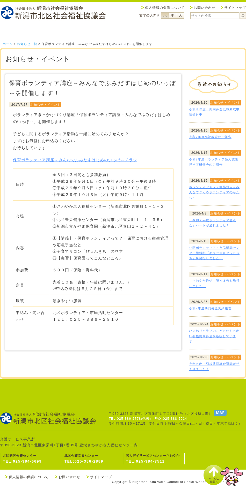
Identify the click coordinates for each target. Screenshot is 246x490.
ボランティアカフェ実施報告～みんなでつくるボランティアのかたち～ (214, 192)
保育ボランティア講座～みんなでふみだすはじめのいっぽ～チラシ (75, 160)
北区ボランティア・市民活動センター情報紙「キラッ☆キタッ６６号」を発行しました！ (214, 253)
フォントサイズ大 (180, 15)
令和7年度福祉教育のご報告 (210, 137)
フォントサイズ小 (165, 15)
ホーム (8, 44)
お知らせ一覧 (27, 44)
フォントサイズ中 (172, 15)
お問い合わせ (204, 8)
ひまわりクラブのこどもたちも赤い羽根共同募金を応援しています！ (214, 336)
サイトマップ (235, 8)
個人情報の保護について (165, 8)
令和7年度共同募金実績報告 (210, 308)
